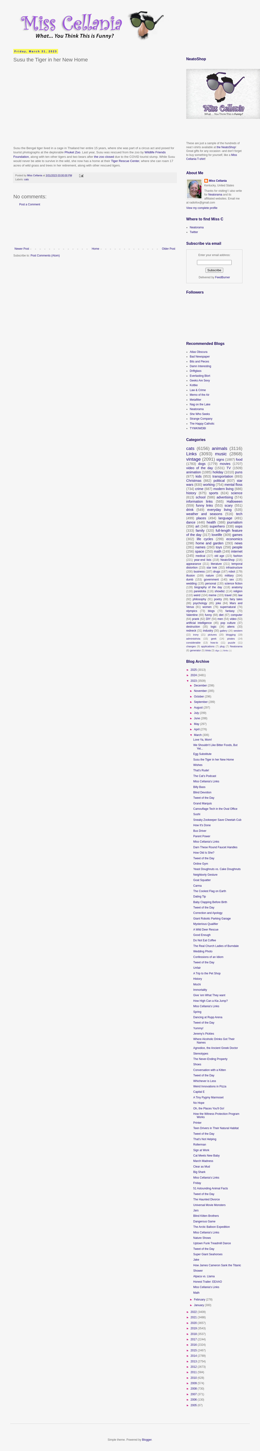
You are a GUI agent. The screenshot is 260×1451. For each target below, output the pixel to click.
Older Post (168, 248)
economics (234, 539)
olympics (191, 611)
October (199, 696)
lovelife (217, 535)
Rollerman (199, 1144)
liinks (225, 650)
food (239, 459)
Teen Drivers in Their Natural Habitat (216, 1128)
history (191, 493)
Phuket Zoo (72, 152)
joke (218, 603)
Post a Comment (29, 204)
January (199, 1305)
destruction (193, 626)
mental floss (233, 484)
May (197, 724)
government (211, 579)
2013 (194, 1361)
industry (208, 630)
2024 (194, 675)
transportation (222, 476)
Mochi (197, 984)
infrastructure (234, 567)
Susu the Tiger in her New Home (213, 759)
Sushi (196, 814)
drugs (216, 571)
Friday (197, 1183)
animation (193, 472)
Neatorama (215, 194)
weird (197, 595)
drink (189, 510)
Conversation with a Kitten (209, 1070)
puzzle (231, 642)
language (225, 518)
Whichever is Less (204, 1081)
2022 (194, 1312)
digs (217, 650)
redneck (191, 630)
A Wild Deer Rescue (205, 929)
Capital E (199, 1091)
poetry (218, 599)
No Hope (198, 1102)
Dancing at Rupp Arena (207, 1017)
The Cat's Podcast (204, 776)
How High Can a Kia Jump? (210, 1001)
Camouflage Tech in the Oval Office (215, 808)
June (197, 718)
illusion (190, 575)
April (197, 729)
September (201, 702)
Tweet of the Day (203, 797)
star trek (212, 567)
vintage (193, 459)
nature (210, 575)
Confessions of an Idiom (208, 957)
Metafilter (195, 399)
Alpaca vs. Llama (204, 1276)
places (201, 518)
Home (95, 248)
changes (191, 646)
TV (229, 468)
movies (225, 464)
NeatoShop (227, 560)
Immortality (200, 989)
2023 (194, 680)
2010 (194, 1377)
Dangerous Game (204, 1221)
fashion (237, 556)
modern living (223, 489)
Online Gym (200, 863)
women (207, 607)
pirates (231, 638)
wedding (191, 583)
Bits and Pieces (199, 361)
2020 (194, 1323)
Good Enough (202, 935)
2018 (194, 1334)
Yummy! (198, 1028)
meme (212, 595)
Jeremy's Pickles (203, 1033)
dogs (201, 464)
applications (208, 646)
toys (219, 547)
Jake (196, 1259)
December (201, 685)
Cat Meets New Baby (206, 1155)
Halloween (234, 501)
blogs (211, 611)
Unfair (197, 967)
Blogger (147, 1439)
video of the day (199, 468)
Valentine (192, 615)
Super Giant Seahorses (208, 1254)
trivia (208, 650)
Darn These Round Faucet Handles (215, 847)
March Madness (203, 1161)
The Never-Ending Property (210, 1059)
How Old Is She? (203, 852)
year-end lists (203, 560)
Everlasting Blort (200, 375)
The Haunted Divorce (206, 1199)
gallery (223, 630)
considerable (193, 642)
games (237, 535)
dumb (189, 579)
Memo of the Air (199, 394)
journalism (234, 522)
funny (208, 615)
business (199, 571)
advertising (225, 497)
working (209, 484)
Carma (197, 885)
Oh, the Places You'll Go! (208, 1108)
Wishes (197, 765)
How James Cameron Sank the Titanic (217, 1265)
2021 (194, 1317)
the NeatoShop (226, 147)
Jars (196, 1210)
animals (219, 448)
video (233, 619)
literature (216, 563)
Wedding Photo (202, 951)
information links (199, 501)
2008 (194, 1388)
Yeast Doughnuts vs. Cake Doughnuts (217, 869)
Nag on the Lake (200, 404)
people (237, 547)
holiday (218, 472)
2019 (194, 1328)
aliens (230, 626)
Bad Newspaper (200, 356)
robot (232, 571)
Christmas (193, 480)
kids (199, 476)
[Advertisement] (94, 226)
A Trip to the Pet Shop (207, 973)
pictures (212, 634)
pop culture (227, 623)
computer (236, 615)
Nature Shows (202, 1238)
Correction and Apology (208, 913)
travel (228, 595)
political (219, 480)
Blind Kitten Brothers (206, 1215)
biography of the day (208, 587)
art (197, 526)
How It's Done (202, 825)
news (238, 543)
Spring (197, 1012)
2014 (194, 1355)
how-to (214, 642)
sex (232, 579)
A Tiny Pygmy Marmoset (208, 1097)
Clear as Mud (201, 1166)
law (240, 595)
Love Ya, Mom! (202, 739)
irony (195, 634)
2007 (194, 1394)
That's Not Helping (204, 1139)
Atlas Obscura (198, 352)
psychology (200, 603)
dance (190, 522)
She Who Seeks (200, 414)
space (199, 551)
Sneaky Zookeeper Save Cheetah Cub (217, 820)
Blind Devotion (202, 792)
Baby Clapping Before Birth (210, 902)
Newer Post (22, 248)
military (229, 575)
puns (238, 472)
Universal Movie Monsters (209, 1205)
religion (237, 591)
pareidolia (200, 591)
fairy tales (236, 599)
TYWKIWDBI (198, 428)
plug (222, 646)
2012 (194, 1366)
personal (210, 583)
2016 (194, 1344)
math (217, 551)
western (238, 630)
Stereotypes (200, 1053)
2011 (194, 1372)
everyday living (219, 510)
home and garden (209, 543)
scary (229, 505)
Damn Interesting (200, 366)
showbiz (220, 591)
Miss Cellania (218, 180)
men (220, 619)
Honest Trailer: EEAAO (207, 1281)
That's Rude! (201, 770)
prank (195, 619)
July (197, 713)
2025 (194, 669)
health (211, 522)
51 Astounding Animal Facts (210, 1188)
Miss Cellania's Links (206, 781)
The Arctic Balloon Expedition (211, 1227)
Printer (197, 1122)
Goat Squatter (202, 880)
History (197, 978)
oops (238, 526)
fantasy (230, 611)
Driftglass (195, 371)
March (198, 735)
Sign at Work (201, 1150)
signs (220, 459)
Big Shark (199, 1172)
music (221, 453)
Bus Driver (199, 831)
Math (196, 1292)
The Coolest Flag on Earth (209, 891)
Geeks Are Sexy (200, 380)
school (201, 497)
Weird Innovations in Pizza (209, 1086)
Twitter (194, 232)
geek (213, 638)
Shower (198, 1270)
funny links (204, 505)
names (200, 547)
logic (214, 626)
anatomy (237, 587)
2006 (194, 1399)
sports (213, 493)
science (236, 493)
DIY (208, 619)
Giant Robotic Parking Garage (212, 918)
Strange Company (201, 418)
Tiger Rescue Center (125, 161)
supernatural (228, 607)
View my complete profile (201, 208)
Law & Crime (198, 390)
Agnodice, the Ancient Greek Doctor (215, 1048)
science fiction (233, 583)
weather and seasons (204, 514)
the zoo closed (103, 156)
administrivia (193, 638)
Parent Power (201, 836)
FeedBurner (222, 277)
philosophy (199, 599)
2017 (194, 1339)
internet (236, 551)
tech (239, 514)
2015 (194, 1350)
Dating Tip (199, 896)
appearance (193, 563)
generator (195, 650)
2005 (194, 1405)
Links (191, 453)
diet (221, 615)
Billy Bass (199, 787)
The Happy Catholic (202, 423)
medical (200, 556)
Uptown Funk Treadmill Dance (212, 1243)
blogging (231, 634)
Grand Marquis (202, 803)
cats (26, 179)
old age (219, 556)
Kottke (194, 385)
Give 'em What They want (209, 995)
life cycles (205, 539)
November (201, 691)
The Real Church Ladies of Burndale (216, 946)
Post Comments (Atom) (45, 255)
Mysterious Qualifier (205, 924)
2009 (194, 1383)
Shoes (197, 1064)
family (200, 530)
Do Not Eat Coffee (204, 940)
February (200, 1299)
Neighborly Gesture (205, 874)
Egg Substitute (202, 754)
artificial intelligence (199, 623)
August (199, 707)
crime (199, 489)
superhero (217, 526)
